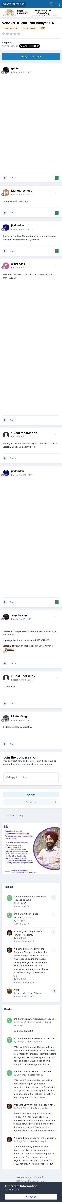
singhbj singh (19, 615)
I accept (31, 1196)
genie (8, 42)
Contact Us (40, 1177)
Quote (13, 177)
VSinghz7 (21, 903)
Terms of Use (12, 1189)
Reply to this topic (31, 56)
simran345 (18, 263)
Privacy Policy (23, 1177)
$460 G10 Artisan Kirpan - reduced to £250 (33, 1071)
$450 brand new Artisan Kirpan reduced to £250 (34, 1019)
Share (31, 794)
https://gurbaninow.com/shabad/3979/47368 (26, 640)
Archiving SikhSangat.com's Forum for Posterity (33, 1105)
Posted (22, 72)
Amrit (16, 990)
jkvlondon (17, 225)
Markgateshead (21, 190)
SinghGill (21, 938)
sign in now (19, 764)
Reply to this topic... (18, 777)
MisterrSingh (19, 716)
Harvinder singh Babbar (29, 993)
